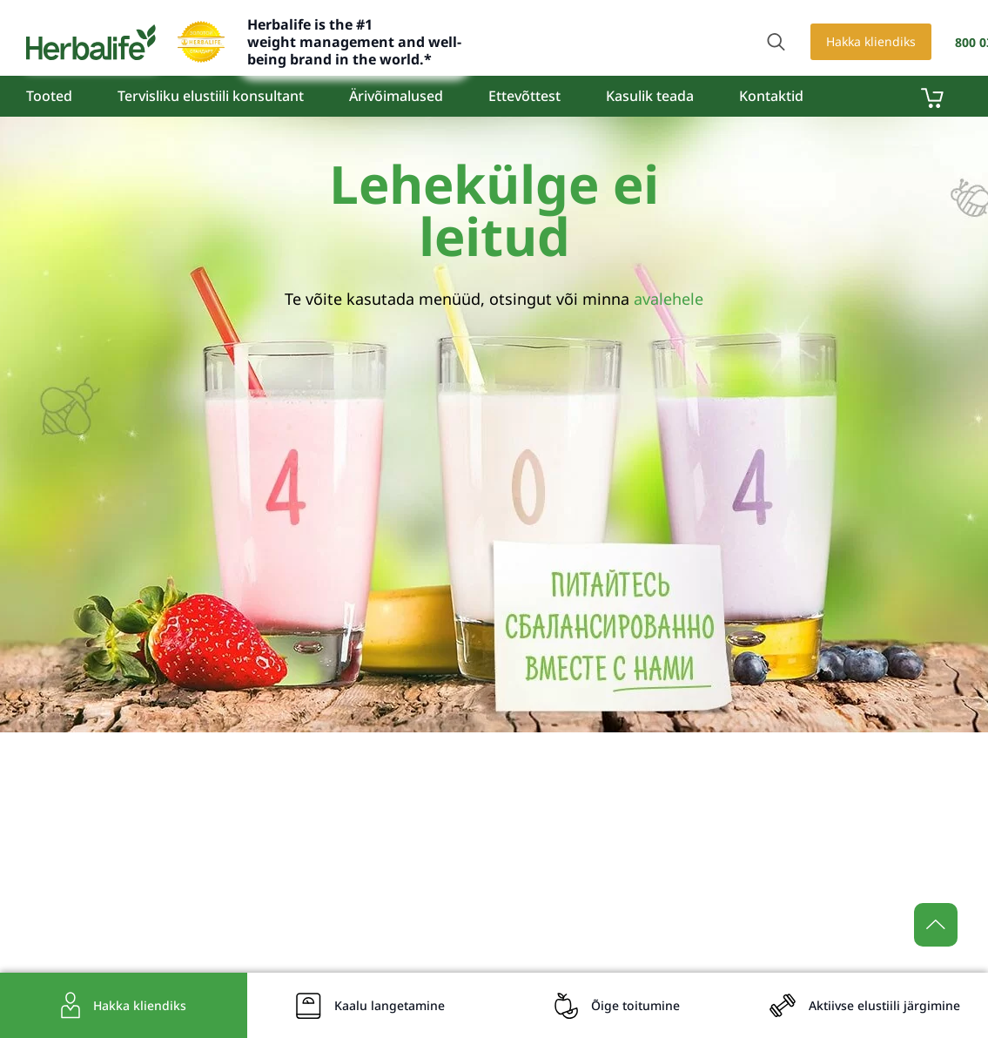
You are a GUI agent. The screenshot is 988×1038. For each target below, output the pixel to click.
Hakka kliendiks (871, 41)
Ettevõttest (524, 95)
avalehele (668, 298)
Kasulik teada (650, 95)
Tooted (49, 95)
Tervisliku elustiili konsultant (211, 95)
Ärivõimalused (396, 95)
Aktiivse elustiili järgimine (884, 1005)
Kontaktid (771, 95)
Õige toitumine (635, 1005)
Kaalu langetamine (389, 1005)
